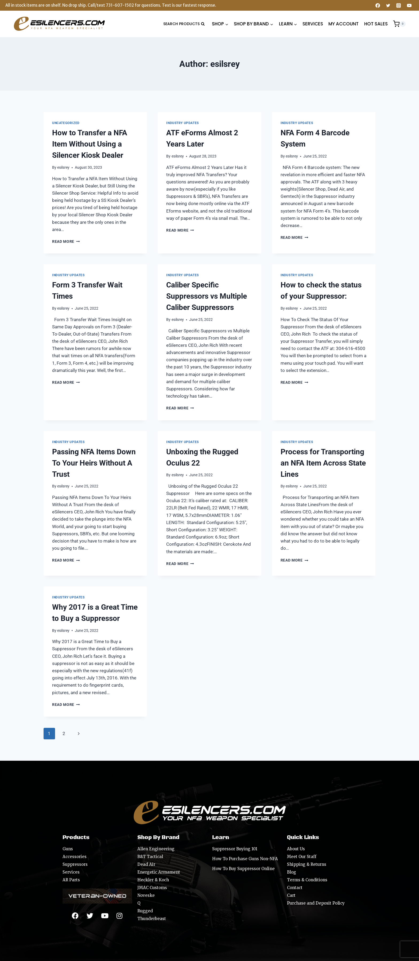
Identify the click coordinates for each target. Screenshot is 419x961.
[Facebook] (377, 5)
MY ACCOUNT (343, 24)
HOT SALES (376, 24)
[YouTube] (409, 5)
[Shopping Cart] (399, 24)
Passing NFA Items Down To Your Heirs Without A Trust (94, 463)
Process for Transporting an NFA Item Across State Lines (323, 463)
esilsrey (63, 167)
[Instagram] (398, 5)
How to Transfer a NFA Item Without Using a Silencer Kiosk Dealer (89, 144)
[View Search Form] (184, 24)
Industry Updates (182, 123)
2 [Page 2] (64, 733)
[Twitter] (388, 5)
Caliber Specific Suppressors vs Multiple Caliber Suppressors (206, 296)
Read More (66, 241)
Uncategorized (66, 123)
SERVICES (312, 24)
